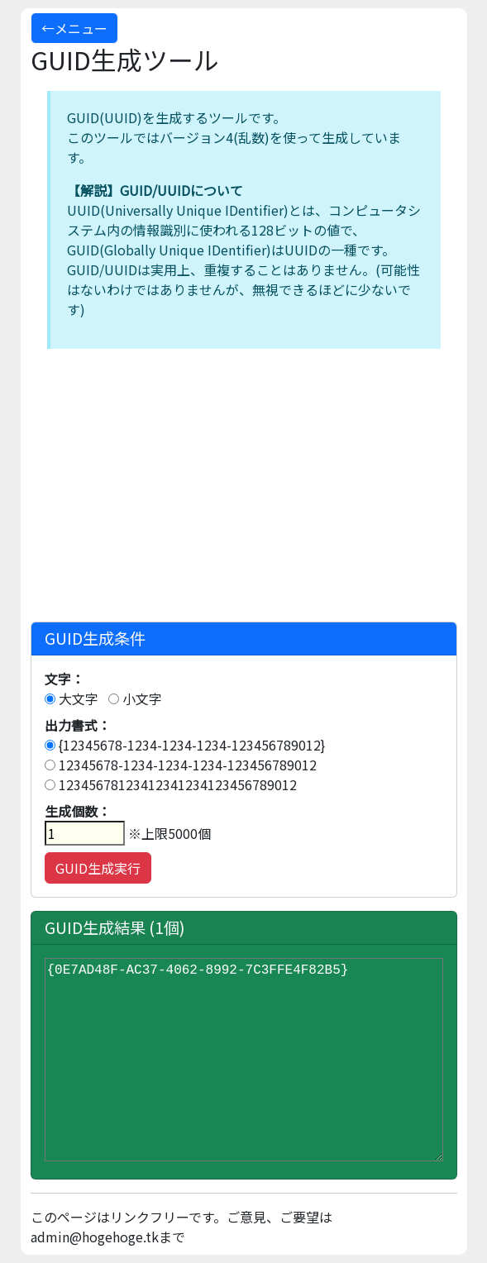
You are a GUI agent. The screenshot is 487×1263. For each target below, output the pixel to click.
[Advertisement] (244, 489)
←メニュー (74, 28)
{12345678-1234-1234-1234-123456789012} (185, 745)
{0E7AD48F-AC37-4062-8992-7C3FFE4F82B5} (244, 1059)
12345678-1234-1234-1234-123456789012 (181, 764)
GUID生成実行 (98, 868)
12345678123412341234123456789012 (171, 784)
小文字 (135, 698)
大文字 (71, 698)
